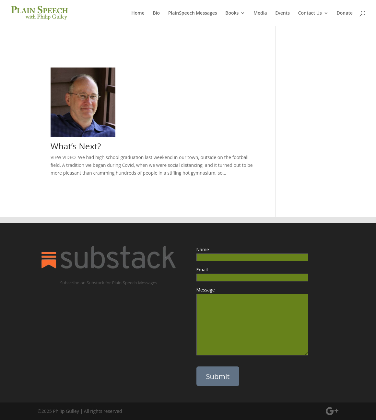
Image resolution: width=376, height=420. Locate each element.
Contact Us (310, 13)
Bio (156, 13)
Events (282, 13)
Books (232, 13)
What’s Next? (76, 146)
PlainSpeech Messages (192, 13)
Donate (345, 13)
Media (260, 13)
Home (138, 13)
